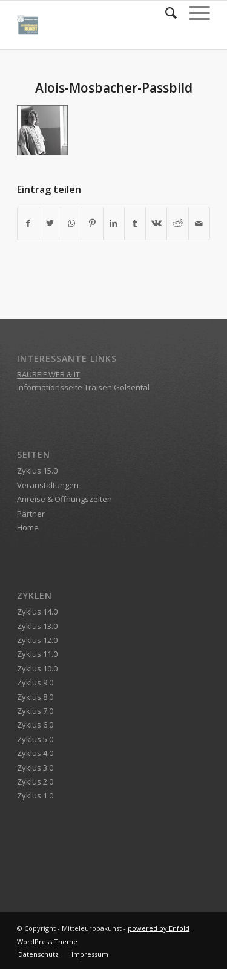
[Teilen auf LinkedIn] (114, 223)
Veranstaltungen (48, 485)
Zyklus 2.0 (35, 781)
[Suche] (165, 13)
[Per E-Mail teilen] (199, 223)
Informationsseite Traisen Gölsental (83, 387)
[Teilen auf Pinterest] (92, 223)
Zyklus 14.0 (37, 611)
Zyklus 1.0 (35, 795)
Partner (31, 513)
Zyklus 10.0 (37, 668)
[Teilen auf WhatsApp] (71, 223)
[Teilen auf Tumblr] (135, 223)
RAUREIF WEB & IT (48, 374)
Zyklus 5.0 (35, 739)
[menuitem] (165, 13)
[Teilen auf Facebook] (28, 223)
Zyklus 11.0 (37, 653)
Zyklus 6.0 (35, 724)
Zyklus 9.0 (35, 682)
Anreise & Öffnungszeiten (64, 499)
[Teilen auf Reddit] (177, 223)
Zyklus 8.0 (35, 696)
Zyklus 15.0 (37, 470)
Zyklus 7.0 (35, 710)
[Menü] (193, 13)
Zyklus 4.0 (35, 753)
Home (28, 527)
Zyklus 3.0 (35, 767)
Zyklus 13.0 (37, 626)
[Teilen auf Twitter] (49, 223)
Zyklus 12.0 (37, 640)
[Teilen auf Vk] (156, 223)
